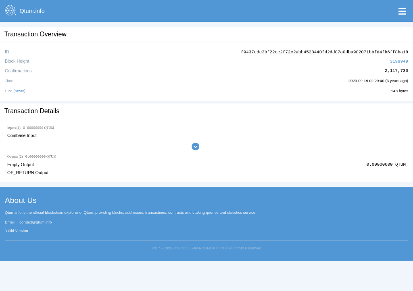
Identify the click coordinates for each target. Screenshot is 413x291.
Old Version (18, 230)
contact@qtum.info (35, 222)
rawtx (19, 90)
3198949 (399, 60)
